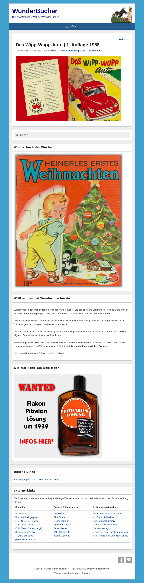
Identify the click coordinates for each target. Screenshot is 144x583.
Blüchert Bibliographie (26, 517)
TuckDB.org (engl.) (25, 535)
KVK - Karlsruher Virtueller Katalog (110, 535)
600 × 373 (56, 51)
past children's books (26, 539)
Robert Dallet (60, 528)
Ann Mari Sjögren (62, 524)
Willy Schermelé (62, 532)
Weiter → (123, 39)
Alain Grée (59, 513)
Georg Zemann (61, 521)
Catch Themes (82, 573)
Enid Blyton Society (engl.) (28, 528)
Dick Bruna (59, 517)
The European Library (104, 521)
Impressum (29, 479)
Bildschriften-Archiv (25, 532)
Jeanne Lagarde (62, 535)
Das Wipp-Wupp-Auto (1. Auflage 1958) (82, 51)
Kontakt (18, 479)
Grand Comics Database (105, 524)
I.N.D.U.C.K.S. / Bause (27, 521)
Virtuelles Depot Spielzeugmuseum (111, 532)
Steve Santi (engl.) (24, 524)
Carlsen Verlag (100, 528)
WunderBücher (34, 11)
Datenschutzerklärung (48, 479)
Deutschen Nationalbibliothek (108, 513)
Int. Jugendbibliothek (103, 517)
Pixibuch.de (21, 513)
